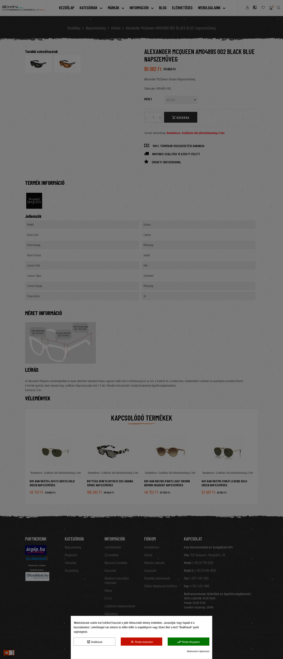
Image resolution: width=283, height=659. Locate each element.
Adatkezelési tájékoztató (198, 651)
